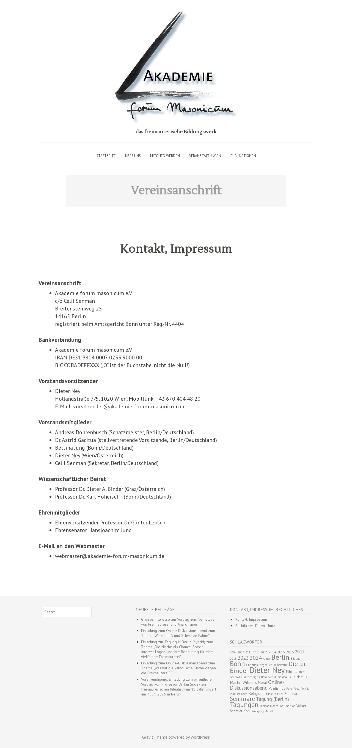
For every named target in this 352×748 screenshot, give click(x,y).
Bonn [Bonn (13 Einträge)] (237, 663)
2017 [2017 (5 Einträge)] (300, 652)
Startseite (106, 155)
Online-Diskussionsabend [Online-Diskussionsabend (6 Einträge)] (257, 685)
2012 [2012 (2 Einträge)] (256, 652)
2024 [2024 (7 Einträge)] (256, 657)
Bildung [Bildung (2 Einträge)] (295, 659)
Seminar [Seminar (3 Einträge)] (291, 693)
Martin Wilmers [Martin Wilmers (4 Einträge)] (243, 682)
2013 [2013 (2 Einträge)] (264, 652)
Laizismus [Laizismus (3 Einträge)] (299, 677)
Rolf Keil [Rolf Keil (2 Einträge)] (279, 694)
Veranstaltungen (205, 155)
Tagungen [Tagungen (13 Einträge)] (244, 704)
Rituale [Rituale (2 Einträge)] (268, 694)
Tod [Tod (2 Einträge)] (281, 706)
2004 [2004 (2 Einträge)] (233, 652)
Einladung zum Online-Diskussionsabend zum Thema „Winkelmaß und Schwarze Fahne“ (178, 633)
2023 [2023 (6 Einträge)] (243, 657)
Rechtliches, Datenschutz (255, 625)
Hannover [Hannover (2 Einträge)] (267, 677)
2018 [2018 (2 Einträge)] (233, 659)
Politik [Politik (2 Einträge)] (305, 689)
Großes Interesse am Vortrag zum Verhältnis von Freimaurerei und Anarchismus (177, 622)
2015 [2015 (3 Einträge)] (281, 652)
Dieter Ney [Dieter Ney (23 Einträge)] (267, 670)
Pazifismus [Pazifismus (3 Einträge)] (277, 688)
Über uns (133, 155)
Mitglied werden (165, 155)
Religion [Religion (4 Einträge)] (255, 693)
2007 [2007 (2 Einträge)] (241, 652)
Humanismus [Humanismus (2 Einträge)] (282, 677)
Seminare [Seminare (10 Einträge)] (242, 699)
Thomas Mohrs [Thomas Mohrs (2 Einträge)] (269, 706)
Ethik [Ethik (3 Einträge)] (289, 671)
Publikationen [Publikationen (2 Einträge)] (238, 694)
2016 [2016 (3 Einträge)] (290, 652)
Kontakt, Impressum (176, 249)
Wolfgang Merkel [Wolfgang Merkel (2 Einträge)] (262, 711)
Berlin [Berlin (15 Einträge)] (280, 657)
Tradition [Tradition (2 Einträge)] (289, 706)
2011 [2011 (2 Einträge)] (248, 652)
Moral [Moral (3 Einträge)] (262, 682)
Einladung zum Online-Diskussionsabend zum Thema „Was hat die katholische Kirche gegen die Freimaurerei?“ (178, 668)
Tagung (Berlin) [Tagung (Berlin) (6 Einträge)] (272, 699)
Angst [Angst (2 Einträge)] (266, 659)
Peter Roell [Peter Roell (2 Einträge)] (292, 689)
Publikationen (243, 155)
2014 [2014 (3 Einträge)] (272, 652)
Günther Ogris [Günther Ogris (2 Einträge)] (250, 677)
